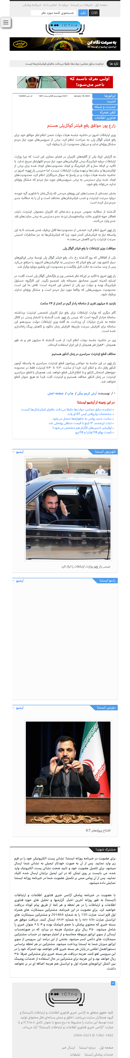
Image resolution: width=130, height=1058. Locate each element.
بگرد (83, 12)
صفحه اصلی (56, 393)
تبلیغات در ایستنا (82, 4)
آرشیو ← (18, 451)
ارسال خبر (68, 1047)
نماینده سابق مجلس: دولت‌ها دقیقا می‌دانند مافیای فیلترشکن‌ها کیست (64, 64)
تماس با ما (50, 4)
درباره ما (64, 4)
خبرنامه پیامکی (32, 4)
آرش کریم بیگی (86, 393)
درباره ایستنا (87, 1047)
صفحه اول (101, 4)
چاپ (70, 393)
